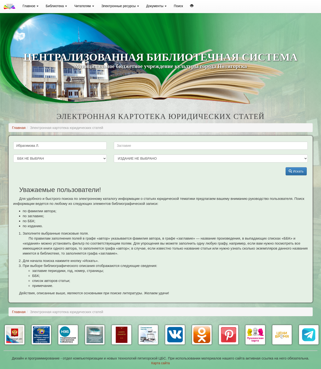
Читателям (84, 6)
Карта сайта (160, 363)
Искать (296, 171)
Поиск (178, 6)
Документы (156, 6)
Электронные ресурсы (120, 6)
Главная (19, 128)
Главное (30, 6)
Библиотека (56, 6)
